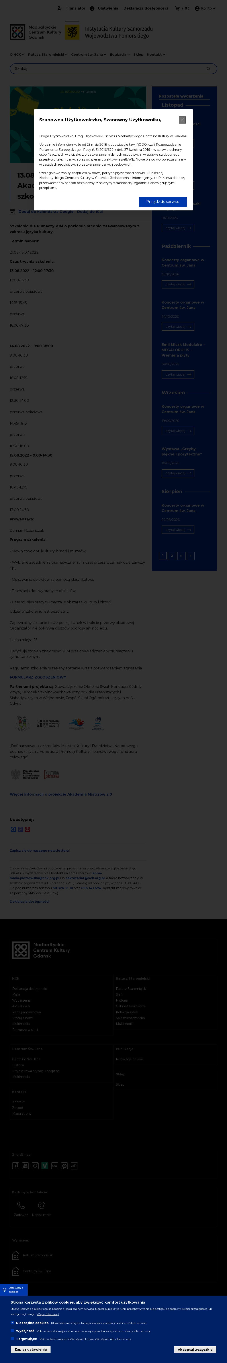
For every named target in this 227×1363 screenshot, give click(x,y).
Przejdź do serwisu (163, 202)
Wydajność (25, 1331)
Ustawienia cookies (16, 1289)
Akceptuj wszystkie (195, 1349)
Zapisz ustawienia (30, 1349)
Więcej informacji (48, 1314)
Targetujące (26, 1339)
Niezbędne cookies (32, 1323)
